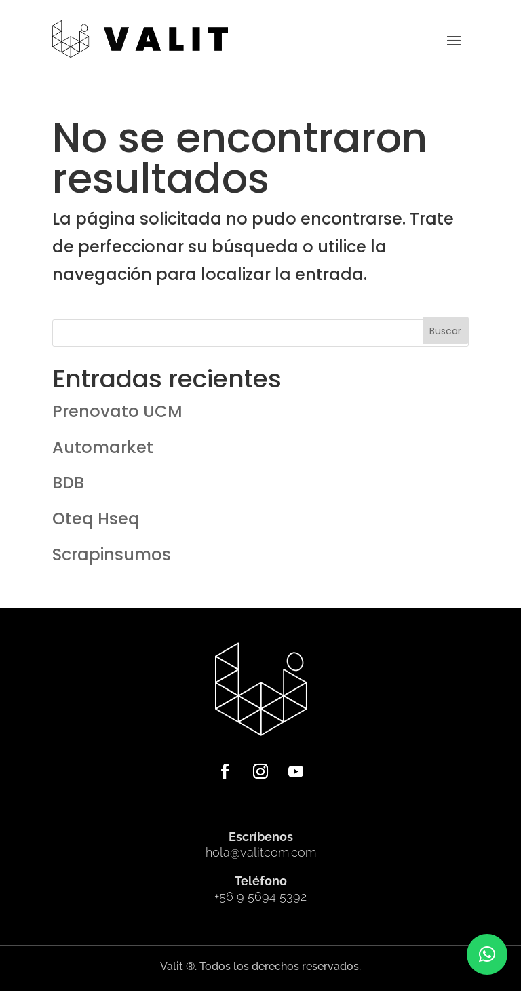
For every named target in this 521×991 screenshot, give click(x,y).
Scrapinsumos (111, 554)
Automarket (102, 447)
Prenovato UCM (117, 411)
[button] (487, 954)
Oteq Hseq (96, 518)
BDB (68, 482)
